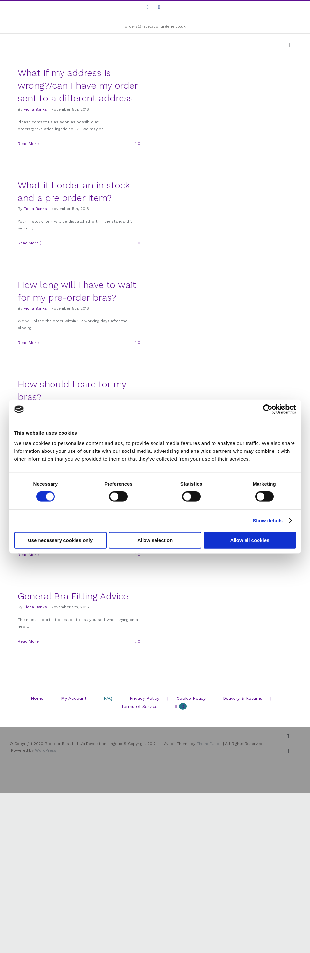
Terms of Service (139, 706)
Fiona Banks (35, 109)
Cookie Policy (191, 698)
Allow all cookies (250, 540)
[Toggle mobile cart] (290, 45)
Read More (28, 144)
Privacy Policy (144, 698)
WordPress (45, 750)
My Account (73, 698)
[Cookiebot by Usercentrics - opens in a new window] (267, 409)
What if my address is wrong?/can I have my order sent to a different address (78, 86)
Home (37, 698)
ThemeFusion (209, 743)
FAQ (108, 698)
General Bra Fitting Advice (73, 596)
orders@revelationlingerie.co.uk (155, 26)
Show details (268, 520)
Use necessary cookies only (60, 540)
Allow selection (155, 540)
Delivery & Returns (242, 698)
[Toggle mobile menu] (299, 45)
